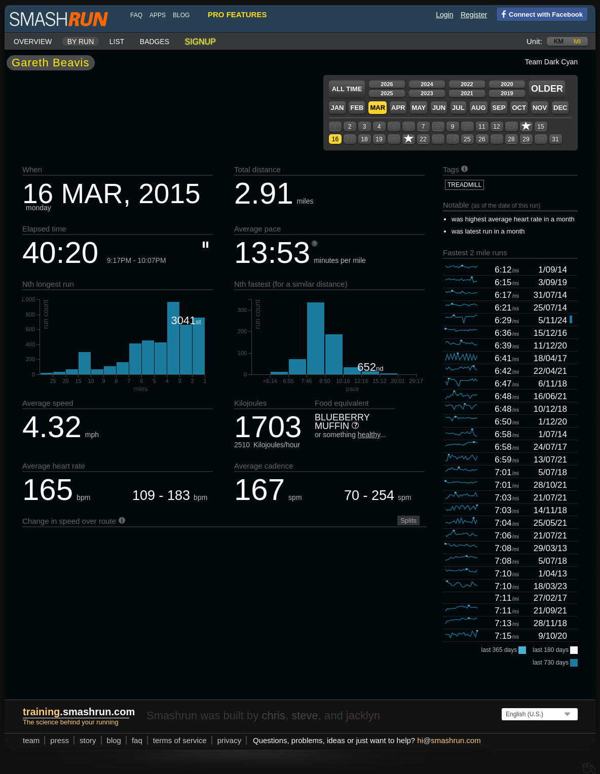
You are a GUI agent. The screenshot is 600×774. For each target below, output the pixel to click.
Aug (478, 107)
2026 (387, 84)
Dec (560, 107)
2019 (507, 93)
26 (481, 139)
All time (347, 89)
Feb (356, 107)
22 (423, 139)
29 (525, 139)
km (559, 41)
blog (181, 15)
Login (444, 15)
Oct (519, 107)
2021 (467, 93)
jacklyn (363, 715)
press (59, 740)
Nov (540, 107)
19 (379, 139)
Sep (498, 107)
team (31, 740)
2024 (427, 84)
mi (577, 41)
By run (80, 41)
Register (474, 15)
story (88, 740)
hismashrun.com (448, 740)
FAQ (136, 15)
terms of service (180, 740)
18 (364, 139)
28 (511, 139)
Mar (377, 107)
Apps (157, 15)
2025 (387, 93)
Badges (154, 41)
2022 (467, 84)
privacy (229, 740)
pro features (237, 14)
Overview (33, 41)
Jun (438, 107)
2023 (427, 93)
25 (467, 139)
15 (540, 126)
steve (304, 715)
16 (335, 139)
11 (481, 126)
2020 (507, 84)
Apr (398, 107)
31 (555, 139)
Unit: (534, 41)
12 (496, 126)
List (117, 41)
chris (273, 715)
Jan (337, 107)
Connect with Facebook (540, 14)
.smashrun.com (79, 711)
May (418, 107)
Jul (458, 107)
